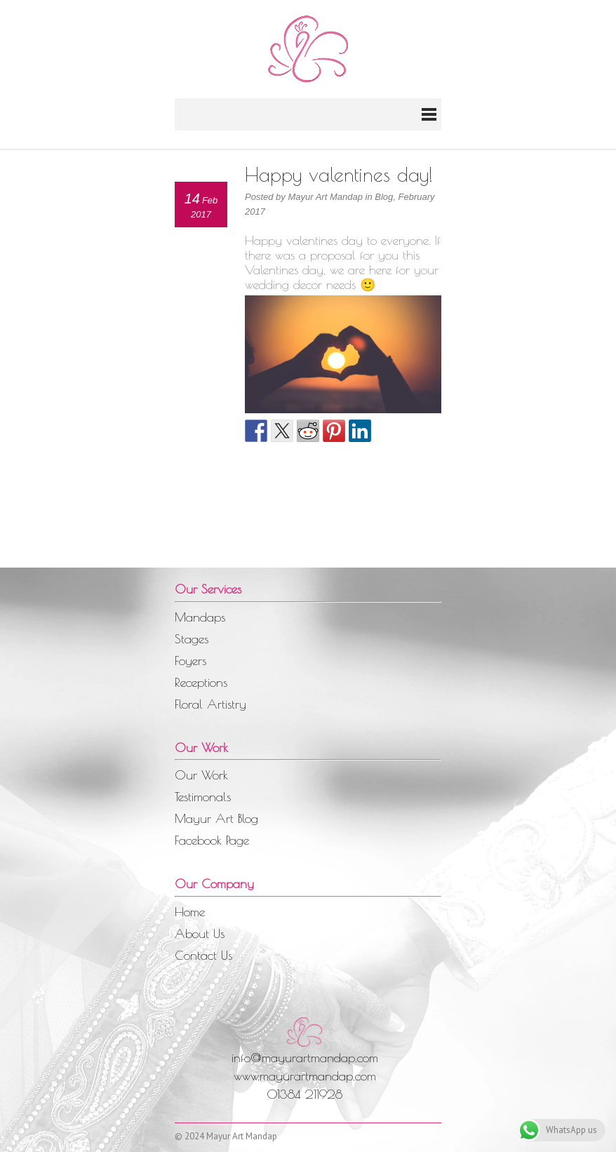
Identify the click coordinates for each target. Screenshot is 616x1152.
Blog (384, 197)
